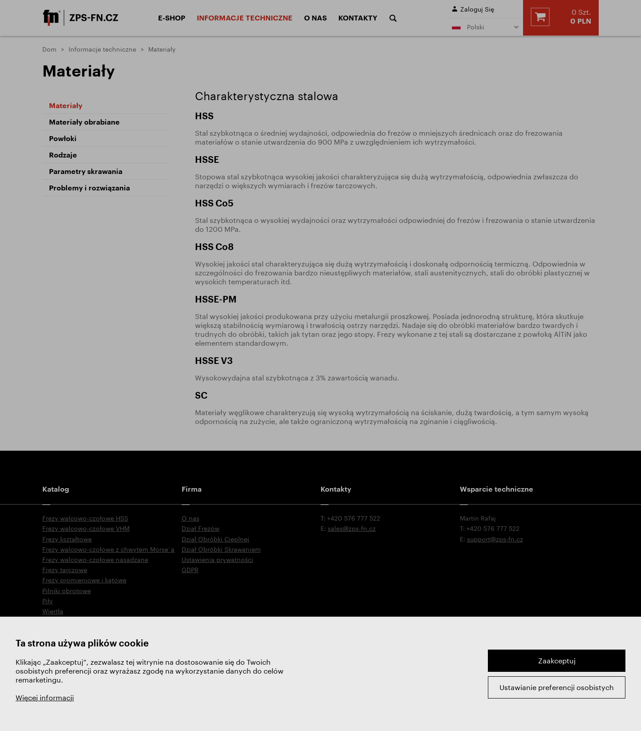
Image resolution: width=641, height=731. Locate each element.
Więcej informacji (45, 697)
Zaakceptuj (557, 660)
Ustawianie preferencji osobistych (556, 687)
